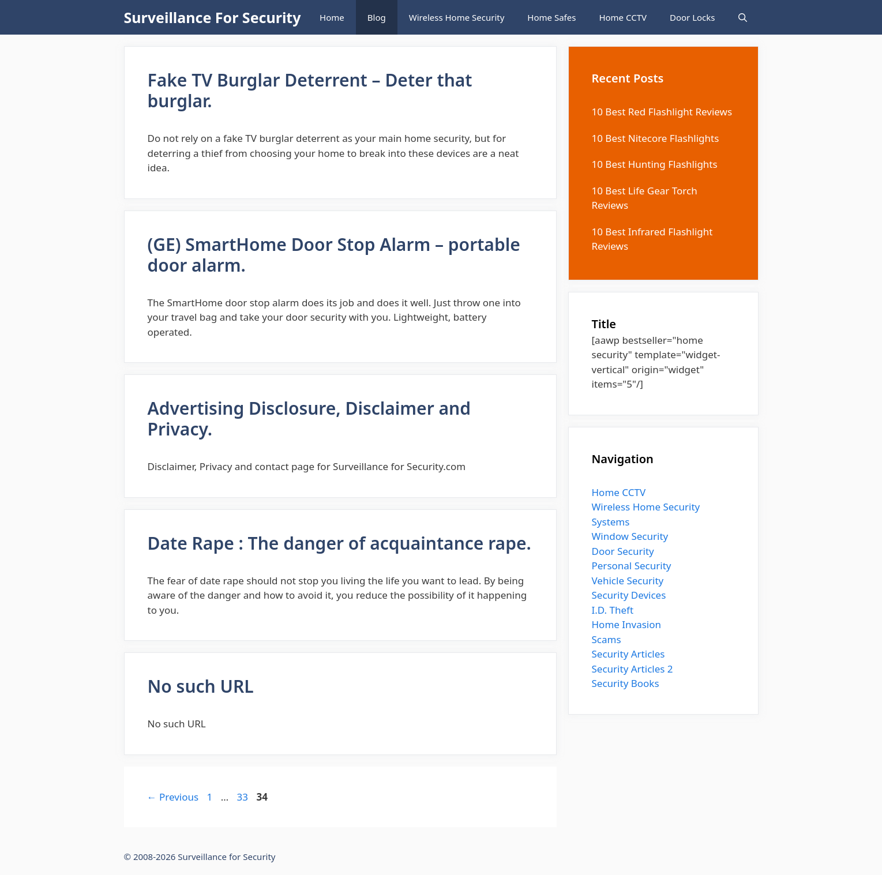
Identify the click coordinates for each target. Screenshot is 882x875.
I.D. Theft (613, 610)
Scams (606, 639)
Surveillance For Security (212, 17)
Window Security (630, 536)
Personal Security (631, 565)
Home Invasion (627, 624)
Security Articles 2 (632, 668)
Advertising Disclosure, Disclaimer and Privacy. (309, 418)
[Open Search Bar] (743, 17)
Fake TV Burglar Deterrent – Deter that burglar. (310, 90)
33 (244, 796)
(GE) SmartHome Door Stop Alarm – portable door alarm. (334, 254)
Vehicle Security (628, 580)
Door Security (623, 551)
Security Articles (628, 653)
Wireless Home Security (457, 17)
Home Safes (551, 17)
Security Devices (629, 595)
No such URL (201, 686)
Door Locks (692, 17)
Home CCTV (623, 17)
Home (332, 17)
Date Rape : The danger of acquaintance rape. (339, 543)
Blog (376, 17)
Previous (173, 796)
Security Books (625, 683)
